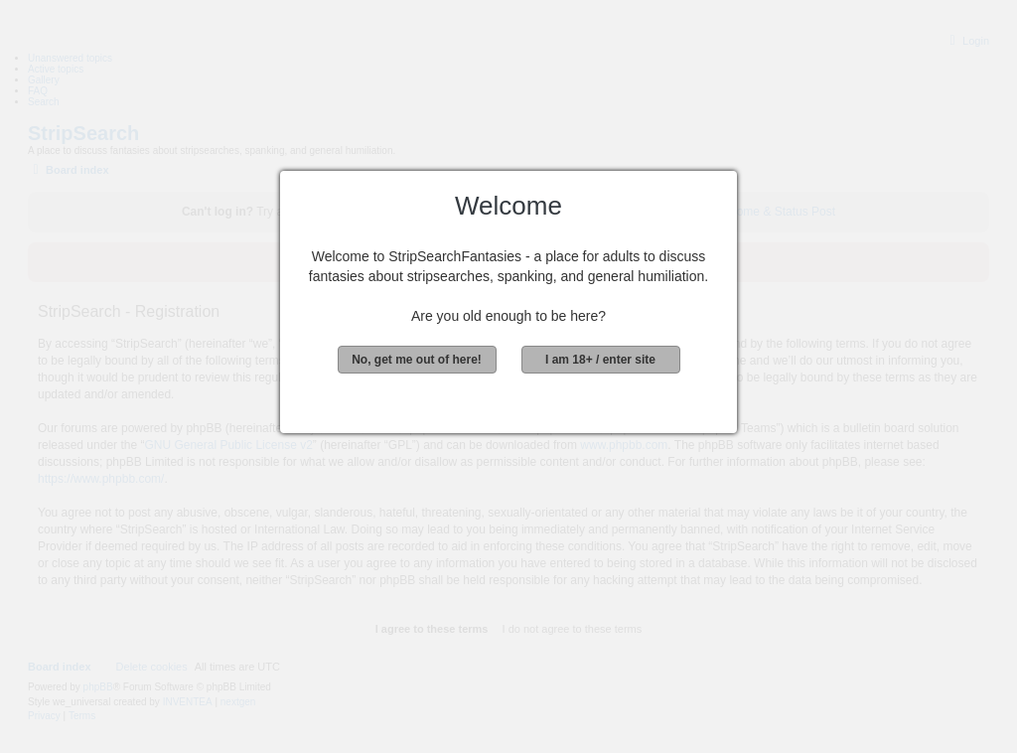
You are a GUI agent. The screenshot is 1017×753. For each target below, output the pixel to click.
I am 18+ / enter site (600, 360)
